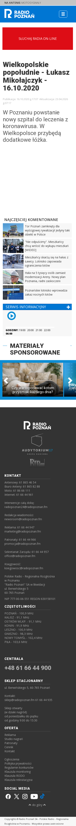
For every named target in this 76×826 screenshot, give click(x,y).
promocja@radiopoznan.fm (22, 544)
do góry (37, 805)
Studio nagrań (13, 739)
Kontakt (9, 751)
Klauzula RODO (14, 776)
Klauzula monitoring (17, 772)
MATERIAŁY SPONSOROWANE (35, 349)
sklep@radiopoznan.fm (19, 700)
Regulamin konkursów (18, 767)
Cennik (8, 747)
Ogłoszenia (11, 759)
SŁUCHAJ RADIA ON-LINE (38, 38)
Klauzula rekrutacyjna (18, 780)
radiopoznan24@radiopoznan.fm (25, 507)
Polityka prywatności (17, 763)
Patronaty (10, 743)
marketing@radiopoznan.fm (22, 531)
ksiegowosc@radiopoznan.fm (23, 568)
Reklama (10, 735)
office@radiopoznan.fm (19, 556)
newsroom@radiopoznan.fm (23, 519)
